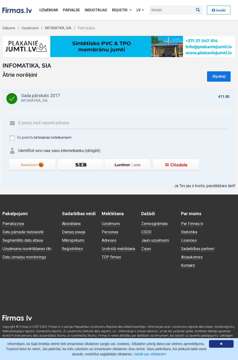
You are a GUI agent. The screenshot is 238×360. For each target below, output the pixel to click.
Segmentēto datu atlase (22, 240)
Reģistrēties (72, 248)
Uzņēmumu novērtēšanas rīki (26, 248)
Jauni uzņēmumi (155, 240)
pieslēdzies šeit (220, 185)
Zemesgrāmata (154, 223)
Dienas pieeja (73, 232)
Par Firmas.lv (192, 223)
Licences (189, 240)
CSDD (146, 232)
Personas (110, 232)
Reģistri (122, 10)
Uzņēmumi (48, 10)
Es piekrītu (40, 137)
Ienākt (218, 10)
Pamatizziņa (13, 223)
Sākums (8, 28)
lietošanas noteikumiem (52, 137)
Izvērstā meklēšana (118, 248)
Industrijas (96, 10)
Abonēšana (71, 223)
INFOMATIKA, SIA (58, 28)
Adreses (109, 240)
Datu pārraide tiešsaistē (22, 232)
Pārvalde (71, 10)
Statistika (189, 232)
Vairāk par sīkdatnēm (150, 354)
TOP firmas (111, 257)
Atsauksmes (192, 257)
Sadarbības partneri (197, 248)
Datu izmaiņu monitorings (24, 257)
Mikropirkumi (73, 240)
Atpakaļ (218, 76)
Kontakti (188, 265)
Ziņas (146, 248)
